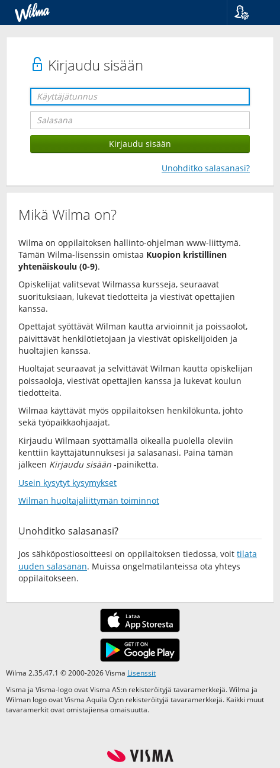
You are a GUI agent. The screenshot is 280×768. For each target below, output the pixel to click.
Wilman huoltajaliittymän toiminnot (88, 500)
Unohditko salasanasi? (206, 168)
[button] (249, 12)
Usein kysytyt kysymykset (67, 482)
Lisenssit (141, 672)
